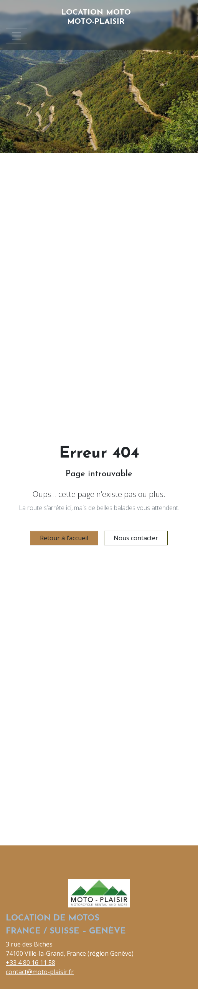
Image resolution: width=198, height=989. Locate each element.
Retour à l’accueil (64, 538)
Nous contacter (136, 538)
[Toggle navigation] (16, 36)
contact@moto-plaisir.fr (40, 972)
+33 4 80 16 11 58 (30, 962)
